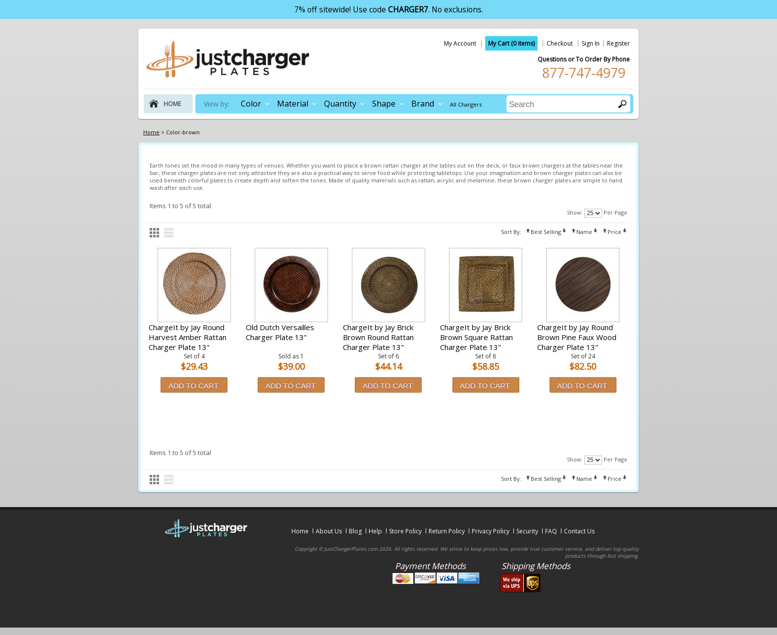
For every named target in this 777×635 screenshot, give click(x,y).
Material (292, 103)
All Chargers (466, 104)
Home (300, 531)
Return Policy (447, 531)
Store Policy (405, 531)
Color (251, 103)
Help (375, 531)
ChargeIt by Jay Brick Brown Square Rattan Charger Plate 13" (476, 337)
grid (154, 232)
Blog (355, 531)
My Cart (511, 43)
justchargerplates (228, 59)
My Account (460, 43)
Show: (575, 212)
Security (527, 531)
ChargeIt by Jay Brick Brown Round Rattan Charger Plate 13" (378, 337)
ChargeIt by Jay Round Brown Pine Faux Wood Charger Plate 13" (576, 337)
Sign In (591, 43)
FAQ (551, 531)
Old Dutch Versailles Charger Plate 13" (280, 332)
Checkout (560, 43)
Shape (383, 103)
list (168, 232)
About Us (329, 531)
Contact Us (579, 531)
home (172, 104)
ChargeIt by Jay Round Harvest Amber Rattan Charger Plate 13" (187, 337)
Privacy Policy (490, 531)
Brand (422, 103)
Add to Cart (193, 386)
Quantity (340, 103)
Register (618, 43)
